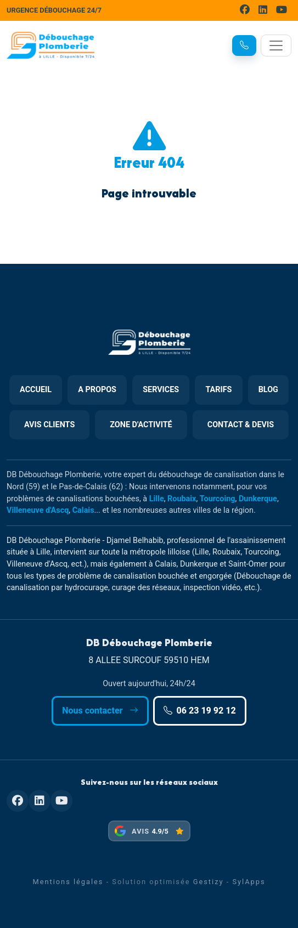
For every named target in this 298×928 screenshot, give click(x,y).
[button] (244, 45)
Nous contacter (100, 710)
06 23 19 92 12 (200, 710)
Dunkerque (258, 498)
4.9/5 (159, 831)
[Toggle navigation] (276, 45)
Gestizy (208, 882)
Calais (83, 510)
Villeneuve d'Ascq (38, 510)
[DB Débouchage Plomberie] (50, 45)
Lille (156, 498)
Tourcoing (217, 498)
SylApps (248, 882)
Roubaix (181, 498)
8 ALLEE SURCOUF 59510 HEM (149, 660)
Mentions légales (67, 882)
